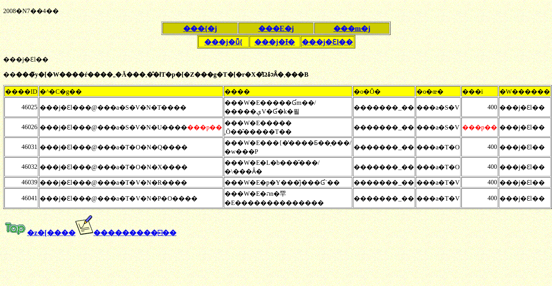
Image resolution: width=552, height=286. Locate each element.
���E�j (276, 29)
